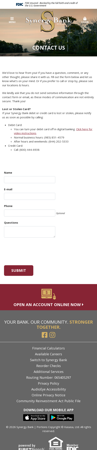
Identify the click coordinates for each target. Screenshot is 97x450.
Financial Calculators (48, 348)
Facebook (45, 335)
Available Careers (48, 354)
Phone (8, 206)
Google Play (61, 417)
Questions (11, 222)
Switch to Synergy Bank (48, 360)
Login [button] (85, 20)
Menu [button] (12, 20)
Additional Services (49, 371)
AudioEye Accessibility (48, 389)
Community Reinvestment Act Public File (48, 401)
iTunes (35, 417)
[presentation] (32, 250)
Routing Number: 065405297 (48, 377)
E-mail (8, 189)
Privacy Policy (48, 383)
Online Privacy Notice (48, 395)
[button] (85, 20)
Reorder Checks (48, 366)
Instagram (52, 335)
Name (8, 172)
